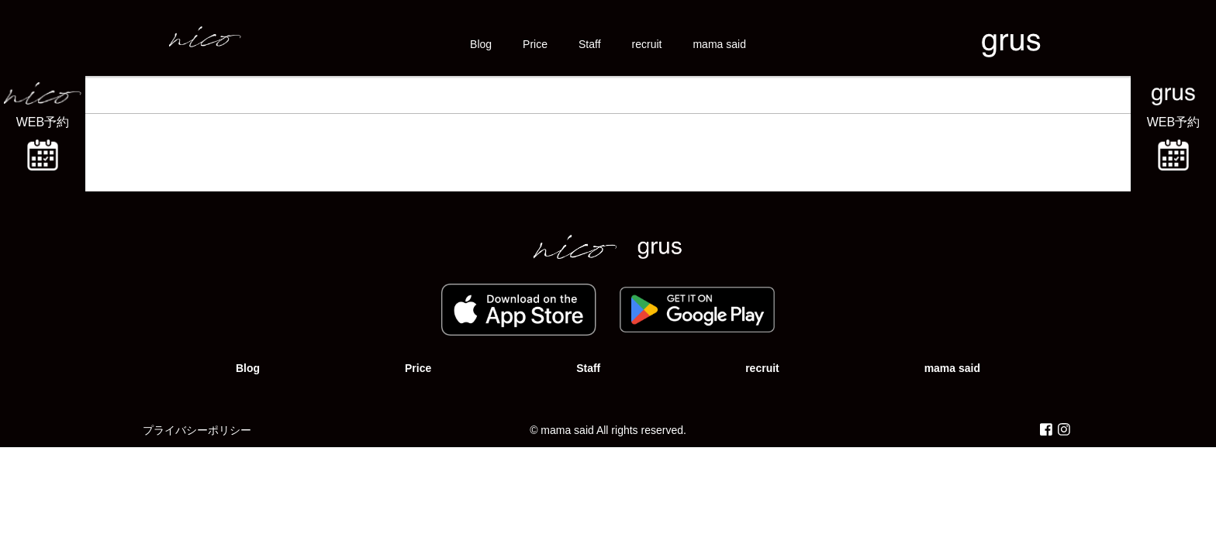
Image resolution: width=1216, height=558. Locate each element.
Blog (481, 44)
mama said (719, 44)
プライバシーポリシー (197, 430)
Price (535, 44)
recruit (647, 44)
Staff (590, 44)
